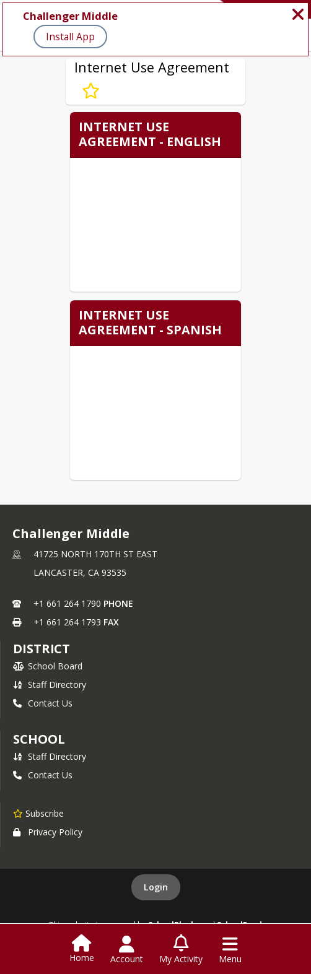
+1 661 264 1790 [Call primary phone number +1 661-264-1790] (67, 603)
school (38, 739)
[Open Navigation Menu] (230, 949)
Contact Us (42, 703)
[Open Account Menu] (126, 949)
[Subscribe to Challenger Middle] (38, 813)
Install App (70, 36)
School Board (47, 666)
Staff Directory (49, 684)
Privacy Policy (47, 832)
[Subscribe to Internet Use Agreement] (90, 91)
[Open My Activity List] (181, 949)
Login (156, 887)
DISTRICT (41, 648)
